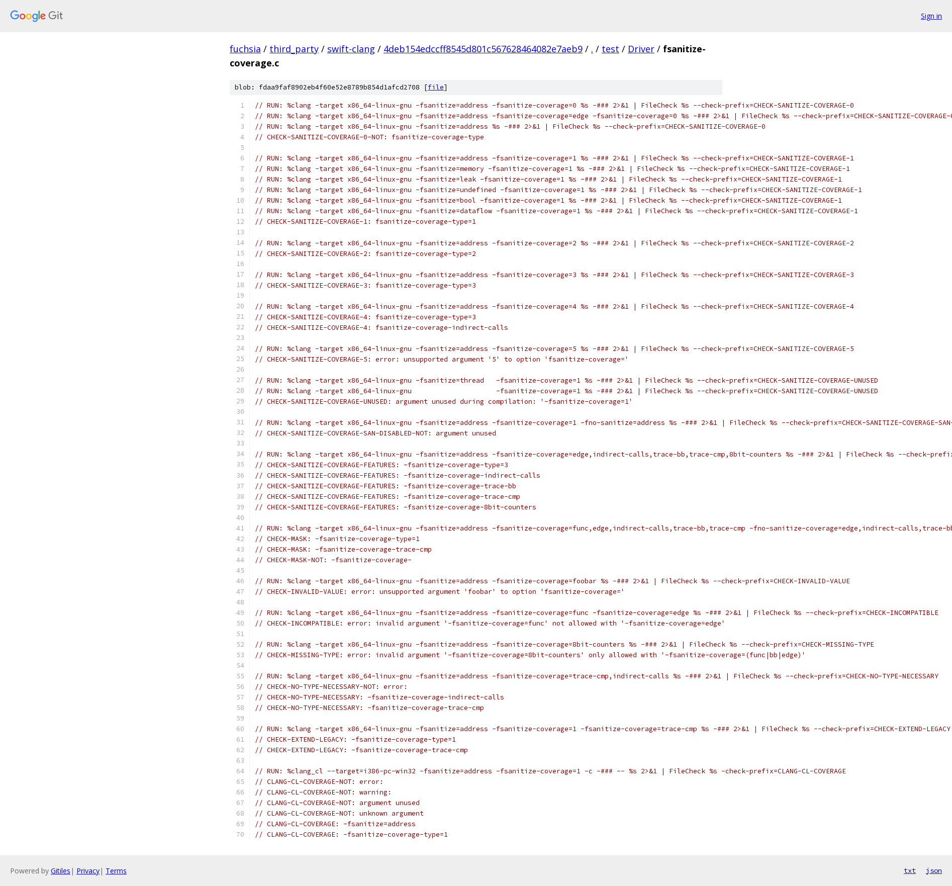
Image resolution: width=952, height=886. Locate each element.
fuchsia (245, 49)
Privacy (88, 870)
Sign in (931, 16)
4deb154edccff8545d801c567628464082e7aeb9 (483, 49)
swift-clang (351, 49)
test (610, 49)
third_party (294, 49)
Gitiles (60, 870)
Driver (641, 49)
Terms (116, 870)
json (934, 870)
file (436, 87)
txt (910, 870)
